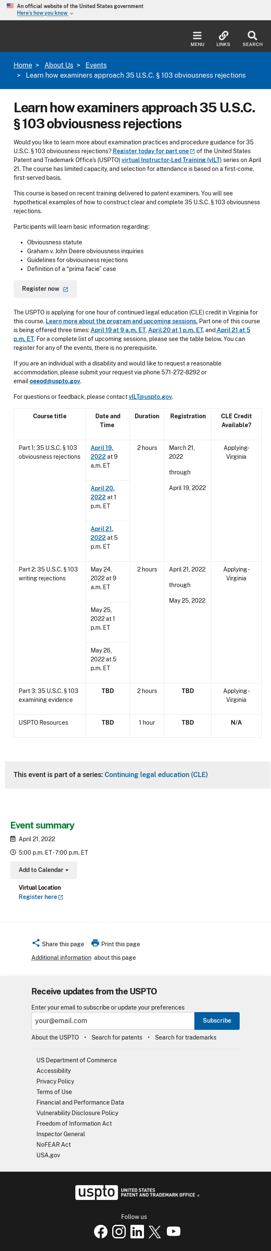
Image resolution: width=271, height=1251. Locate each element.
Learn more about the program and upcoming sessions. (122, 321)
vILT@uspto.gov (150, 396)
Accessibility (53, 1070)
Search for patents (116, 1037)
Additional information (61, 957)
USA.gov (48, 1155)
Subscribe (217, 1020)
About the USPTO (55, 1037)
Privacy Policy (55, 1081)
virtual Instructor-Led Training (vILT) (172, 160)
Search (253, 39)
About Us (58, 65)
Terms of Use (54, 1092)
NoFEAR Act (53, 1144)
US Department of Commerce (76, 1060)
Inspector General (60, 1134)
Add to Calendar (42, 870)
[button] (57, 945)
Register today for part (154, 151)
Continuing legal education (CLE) (156, 774)
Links (223, 39)
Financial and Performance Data (80, 1102)
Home (23, 65)
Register (41, 897)
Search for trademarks (185, 1037)
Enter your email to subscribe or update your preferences (108, 1008)
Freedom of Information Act (74, 1123)
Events (96, 65)
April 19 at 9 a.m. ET (118, 330)
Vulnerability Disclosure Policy (77, 1113)
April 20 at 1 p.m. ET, (176, 330)
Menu (198, 39)
